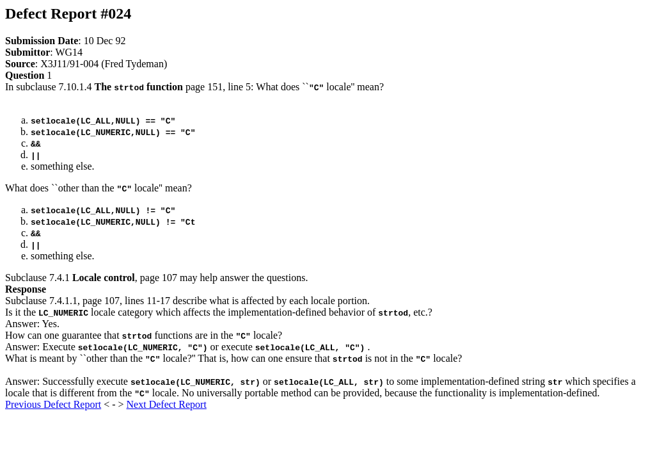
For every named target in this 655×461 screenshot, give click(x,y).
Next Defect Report (167, 404)
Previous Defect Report (53, 404)
